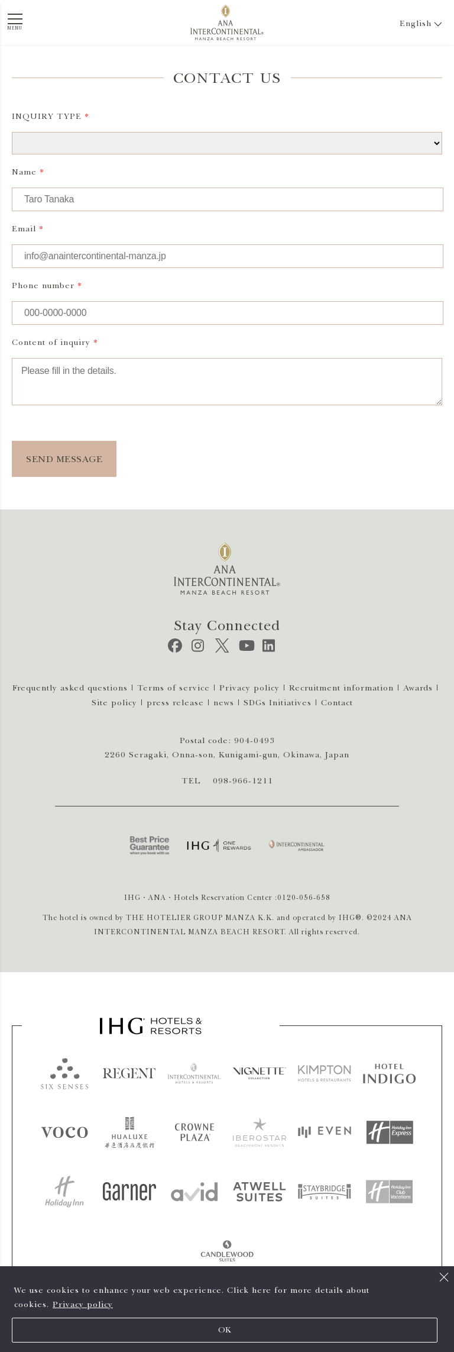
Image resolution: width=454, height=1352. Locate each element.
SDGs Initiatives (278, 703)
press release (175, 703)
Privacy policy (83, 1304)
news (223, 703)
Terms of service (173, 688)
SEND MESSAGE (64, 459)
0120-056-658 (303, 897)
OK (225, 1330)
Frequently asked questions (70, 688)
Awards (418, 688)
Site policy (114, 703)
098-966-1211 (243, 781)
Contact (337, 703)
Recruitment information (341, 688)
